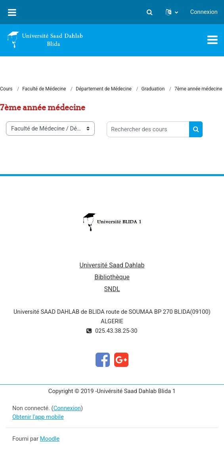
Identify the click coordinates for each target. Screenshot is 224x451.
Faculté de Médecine (44, 89)
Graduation (153, 89)
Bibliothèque (112, 277)
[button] (150, 12)
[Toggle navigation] (212, 40)
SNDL (112, 289)
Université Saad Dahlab (112, 265)
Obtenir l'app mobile (38, 416)
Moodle (49, 438)
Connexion (204, 11)
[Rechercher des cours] (148, 129)
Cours (6, 89)
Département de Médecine (104, 89)
